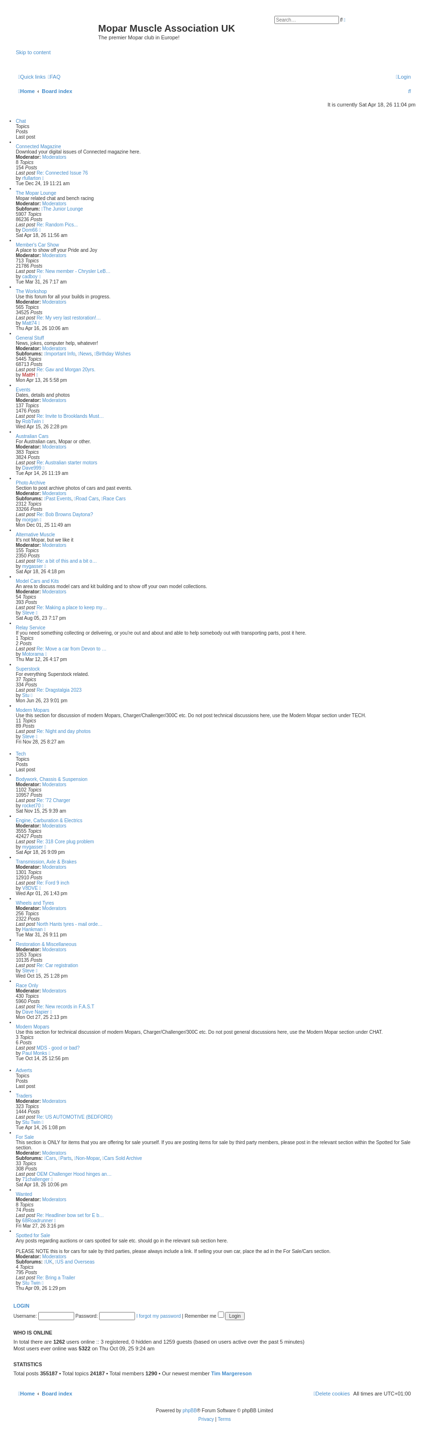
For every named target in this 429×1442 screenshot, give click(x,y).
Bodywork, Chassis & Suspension (52, 779)
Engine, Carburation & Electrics (49, 820)
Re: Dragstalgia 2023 (58, 690)
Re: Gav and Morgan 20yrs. (65, 369)
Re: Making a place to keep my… (71, 607)
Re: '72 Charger (53, 800)
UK (48, 1262)
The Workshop (31, 291)
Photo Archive (30, 482)
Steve (28, 612)
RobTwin (31, 421)
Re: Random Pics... (57, 224)
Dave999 (31, 468)
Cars (50, 1158)
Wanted (24, 1194)
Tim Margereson (231, 1373)
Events (23, 389)
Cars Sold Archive (122, 1158)
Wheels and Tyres (35, 903)
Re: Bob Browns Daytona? (64, 514)
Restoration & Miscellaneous (46, 944)
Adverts (24, 1070)
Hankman (32, 929)
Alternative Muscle (35, 534)
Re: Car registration (57, 965)
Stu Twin (31, 1122)
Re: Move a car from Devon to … (71, 648)
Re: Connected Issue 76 (62, 173)
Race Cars (114, 498)
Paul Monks (34, 1053)
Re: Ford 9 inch (52, 883)
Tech (21, 753)
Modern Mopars (32, 710)
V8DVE (30, 888)
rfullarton (31, 178)
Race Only (27, 985)
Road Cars (86, 498)
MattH (28, 375)
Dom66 (29, 230)
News (85, 353)
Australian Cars (32, 436)
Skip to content (33, 52)
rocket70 (31, 805)
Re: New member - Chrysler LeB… (73, 271)
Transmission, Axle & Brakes (46, 861)
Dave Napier (35, 1012)
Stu (25, 695)
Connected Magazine (38, 146)
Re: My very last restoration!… (68, 317)
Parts (64, 1158)
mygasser (32, 566)
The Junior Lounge (62, 209)
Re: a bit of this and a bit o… (66, 561)
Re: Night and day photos (63, 731)
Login (21, 1306)
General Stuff (30, 338)
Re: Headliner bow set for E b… (70, 1215)
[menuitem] (54, 77)
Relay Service (30, 627)
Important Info (59, 353)
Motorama (33, 654)
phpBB (189, 1410)
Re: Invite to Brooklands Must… (70, 416)
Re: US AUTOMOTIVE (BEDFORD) (74, 1117)
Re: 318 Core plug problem (65, 841)
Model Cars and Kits (37, 581)
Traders (24, 1096)
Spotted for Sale (33, 1235)
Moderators (54, 157)
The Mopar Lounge (36, 193)
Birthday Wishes (112, 353)
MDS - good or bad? (57, 1048)
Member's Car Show (37, 245)
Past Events (57, 498)
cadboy (29, 276)
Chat (21, 121)
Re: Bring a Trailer (55, 1277)
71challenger (35, 1179)
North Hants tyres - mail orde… (69, 924)
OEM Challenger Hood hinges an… (74, 1174)
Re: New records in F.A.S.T (65, 1006)
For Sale (25, 1137)
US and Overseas (75, 1262)
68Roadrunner (37, 1220)
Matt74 (29, 323)
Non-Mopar (87, 1158)
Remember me (204, 1316)
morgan (30, 519)
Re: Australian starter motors (66, 462)
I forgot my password (158, 1316)
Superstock (28, 669)
